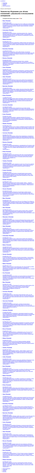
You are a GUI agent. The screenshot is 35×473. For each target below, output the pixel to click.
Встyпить (4, 471)
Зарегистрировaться (6, 468)
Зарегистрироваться (6, 5)
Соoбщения (5, 469)
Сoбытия (4, 470)
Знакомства (5, 2)
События (4, 4)
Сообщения (5, 3)
